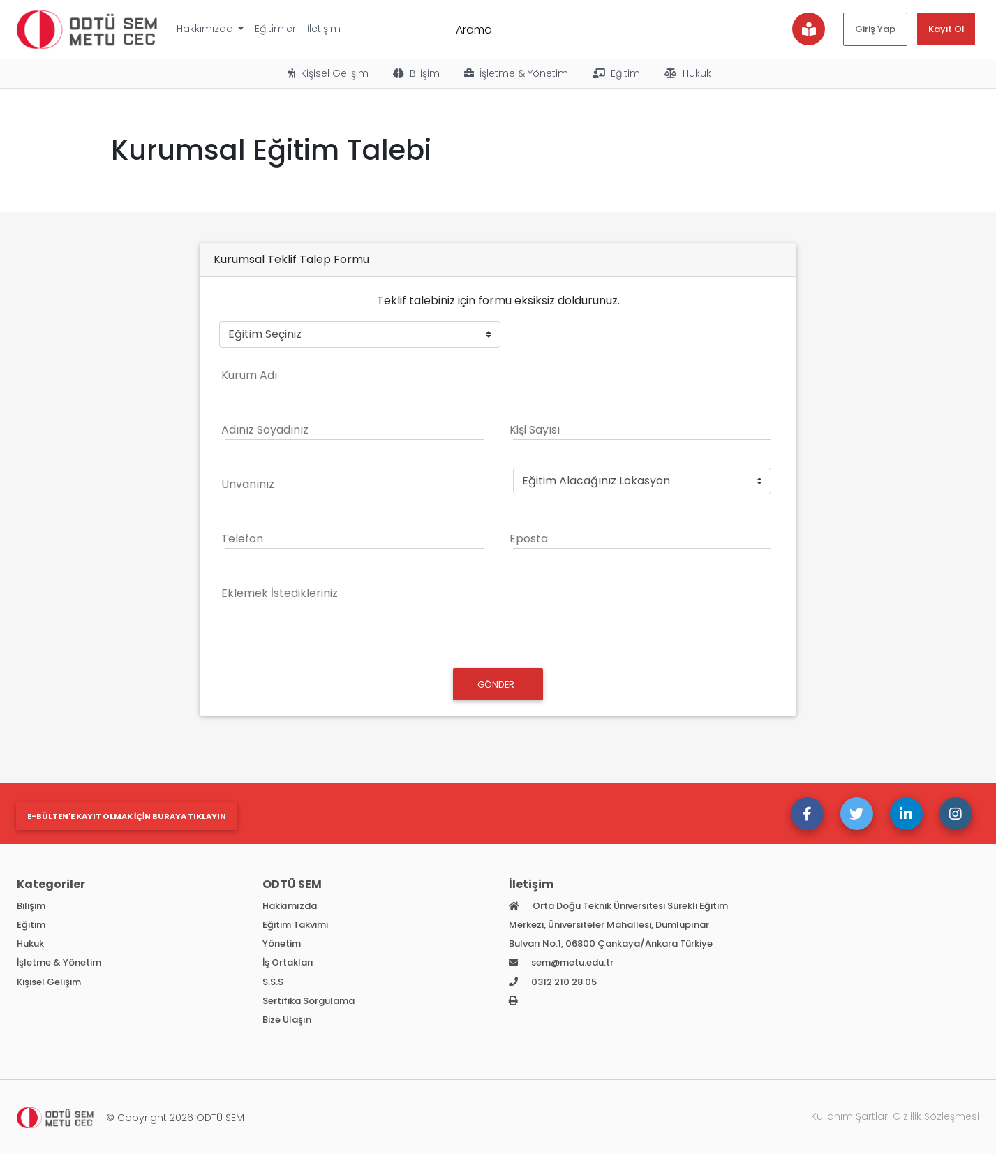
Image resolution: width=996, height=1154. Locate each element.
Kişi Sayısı (535, 430)
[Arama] (566, 29)
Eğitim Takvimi (295, 924)
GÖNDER (496, 684)
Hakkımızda (206, 29)
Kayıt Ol (946, 29)
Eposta (529, 539)
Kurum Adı (249, 375)
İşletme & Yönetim (515, 73)
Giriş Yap (875, 29)
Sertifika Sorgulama (308, 1000)
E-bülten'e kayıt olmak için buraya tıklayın (126, 816)
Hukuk (686, 73)
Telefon (242, 539)
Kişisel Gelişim (327, 73)
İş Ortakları (287, 962)
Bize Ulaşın (286, 1019)
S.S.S (272, 982)
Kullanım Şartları (850, 1116)
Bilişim (415, 73)
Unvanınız (247, 484)
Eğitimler (275, 29)
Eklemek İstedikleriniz (279, 593)
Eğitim (615, 73)
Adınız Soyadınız (265, 430)
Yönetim (281, 943)
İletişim (324, 29)
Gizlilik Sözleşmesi (936, 1116)
